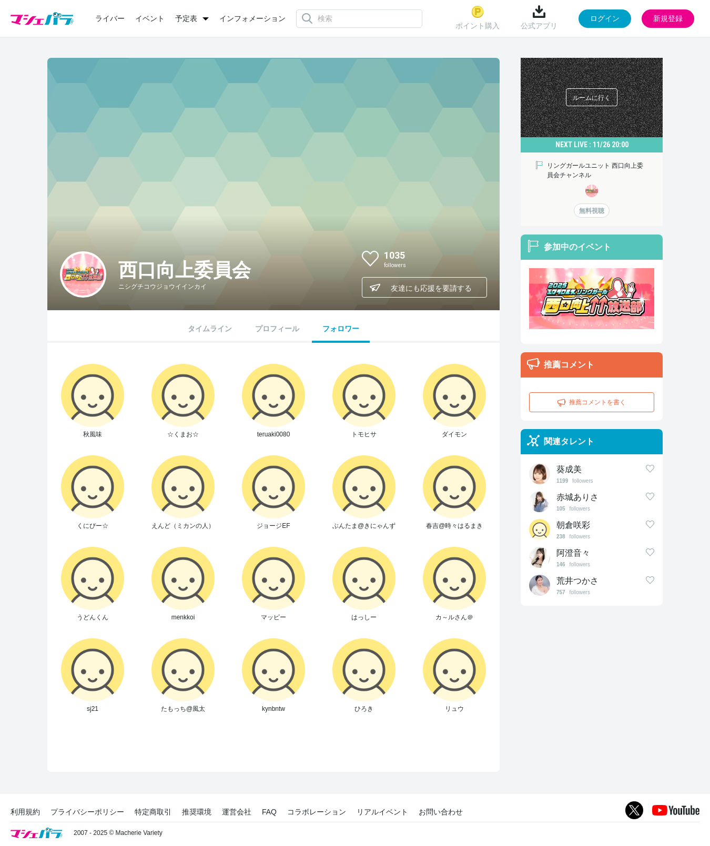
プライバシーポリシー (87, 812)
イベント (150, 18)
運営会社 (236, 812)
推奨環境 (196, 812)
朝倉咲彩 (573, 525)
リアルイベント (382, 812)
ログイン (605, 18)
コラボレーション (316, 812)
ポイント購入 (477, 17)
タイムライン (210, 328)
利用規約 (25, 812)
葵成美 (569, 469)
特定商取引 (153, 812)
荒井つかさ (577, 580)
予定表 (186, 18)
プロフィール (277, 328)
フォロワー (340, 328)
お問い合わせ (441, 812)
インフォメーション (252, 18)
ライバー (110, 18)
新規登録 (668, 18)
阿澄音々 (573, 552)
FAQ (269, 812)
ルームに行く (592, 97)
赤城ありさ (577, 497)
